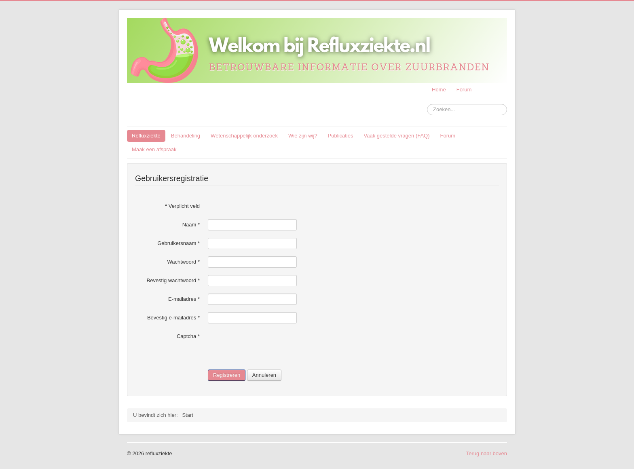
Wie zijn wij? (302, 136)
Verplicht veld (182, 206)
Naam (191, 225)
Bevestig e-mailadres (173, 318)
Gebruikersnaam (178, 243)
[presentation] (269, 346)
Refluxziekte (146, 136)
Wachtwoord (183, 262)
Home (439, 90)
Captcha (188, 336)
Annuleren (264, 375)
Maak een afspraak (154, 149)
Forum (464, 90)
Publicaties (340, 136)
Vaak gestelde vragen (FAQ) (396, 136)
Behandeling (185, 136)
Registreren (226, 375)
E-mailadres (184, 299)
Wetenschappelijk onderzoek (244, 136)
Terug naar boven (486, 453)
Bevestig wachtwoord (173, 280)
